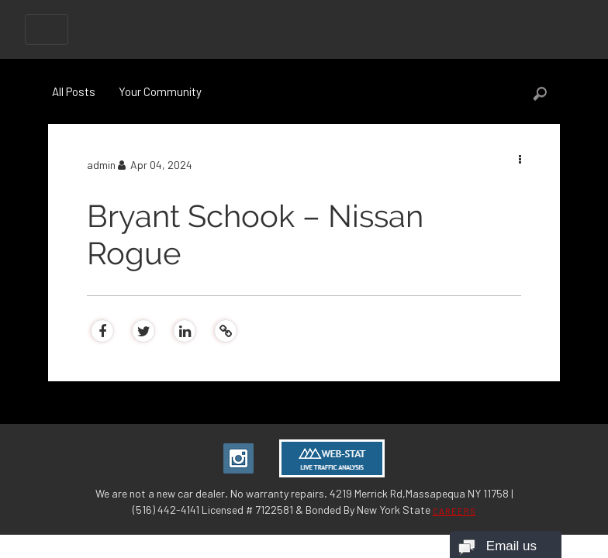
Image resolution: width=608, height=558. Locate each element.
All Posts (73, 91)
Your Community (160, 91)
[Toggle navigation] (46, 29)
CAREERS (454, 511)
